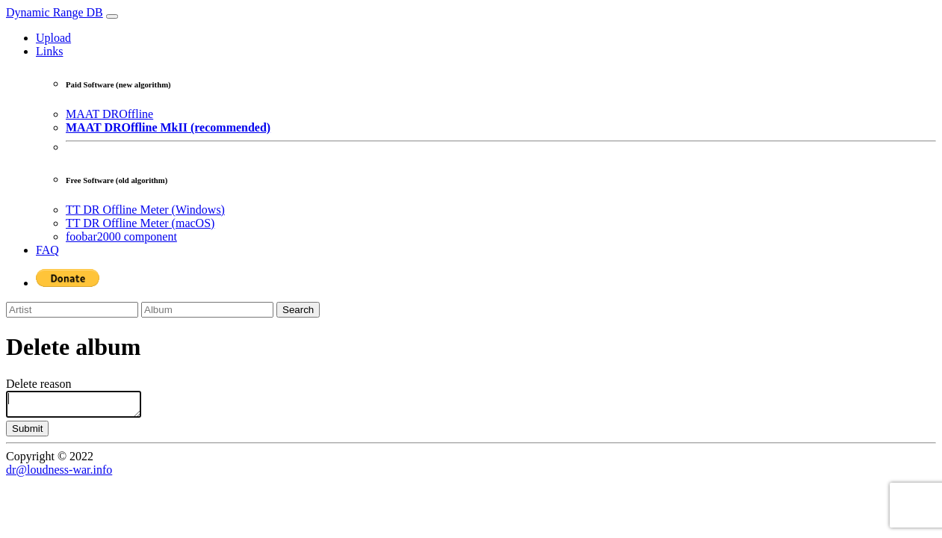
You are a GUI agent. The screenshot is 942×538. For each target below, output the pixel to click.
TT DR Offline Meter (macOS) (140, 223)
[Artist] (72, 310)
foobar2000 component (121, 236)
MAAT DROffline (109, 114)
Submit (27, 433)
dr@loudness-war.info (59, 474)
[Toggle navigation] (112, 16)
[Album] (207, 310)
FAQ (47, 250)
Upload (53, 37)
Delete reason (39, 383)
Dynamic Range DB (54, 12)
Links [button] (49, 51)
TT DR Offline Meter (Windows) (145, 209)
